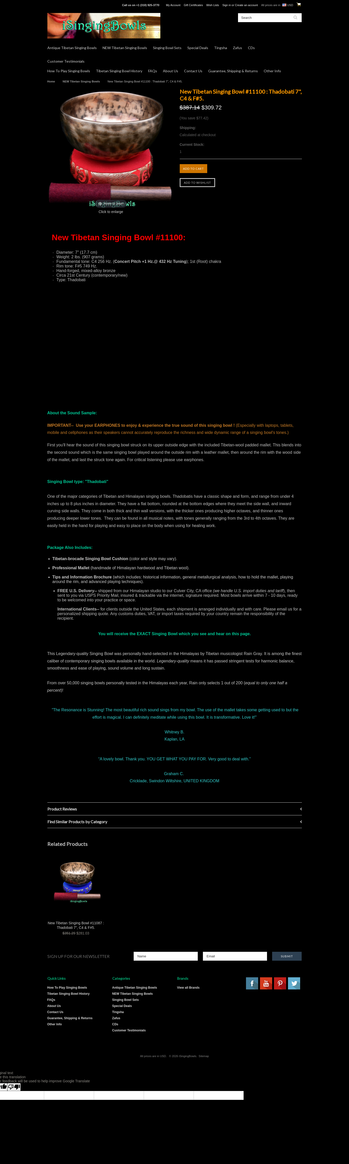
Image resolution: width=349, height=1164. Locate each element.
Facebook (252, 983)
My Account (173, 5)
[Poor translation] (14, 1087)
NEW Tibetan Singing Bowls (125, 48)
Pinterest (280, 983)
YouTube (266, 983)
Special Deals (197, 48)
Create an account (246, 5)
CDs (251, 48)
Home (51, 81)
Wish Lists (212, 5)
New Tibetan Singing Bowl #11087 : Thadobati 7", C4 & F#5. (76, 925)
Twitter (294, 983)
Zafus (237, 48)
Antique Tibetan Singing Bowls (72, 48)
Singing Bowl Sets (167, 48)
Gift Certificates (193, 5)
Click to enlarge (111, 212)
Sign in (226, 5)
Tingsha (220, 48)
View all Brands (188, 987)
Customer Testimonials (66, 61)
